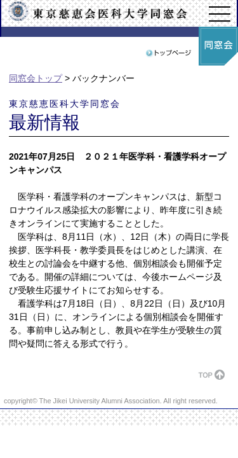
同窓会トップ (35, 78)
